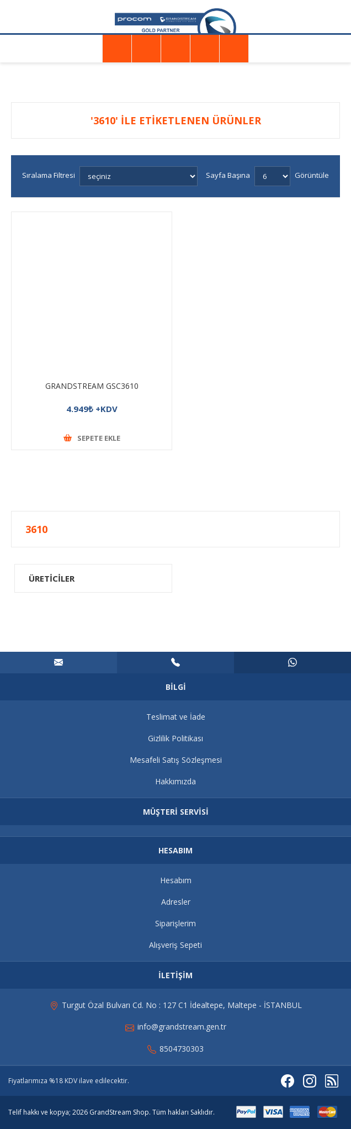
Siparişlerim (175, 923)
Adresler (175, 901)
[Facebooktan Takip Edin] (287, 1081)
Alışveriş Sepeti (175, 945)
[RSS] (331, 1081)
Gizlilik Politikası (175, 738)
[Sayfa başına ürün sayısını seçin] (272, 176)
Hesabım (176, 880)
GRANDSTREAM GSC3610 (92, 386)
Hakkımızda (175, 781)
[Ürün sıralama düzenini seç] (138, 176)
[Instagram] (309, 1081)
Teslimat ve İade (175, 716)
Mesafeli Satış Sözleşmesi (176, 760)
